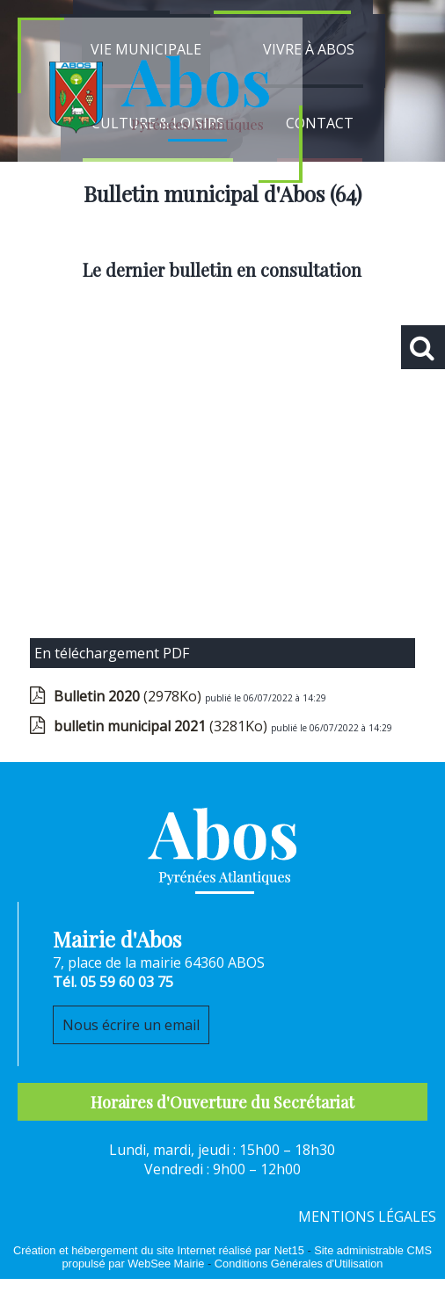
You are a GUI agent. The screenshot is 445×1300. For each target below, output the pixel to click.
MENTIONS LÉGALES (367, 1216)
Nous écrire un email (131, 1025)
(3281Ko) (162, 726)
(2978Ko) (129, 696)
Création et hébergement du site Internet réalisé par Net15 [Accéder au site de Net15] (158, 1250)
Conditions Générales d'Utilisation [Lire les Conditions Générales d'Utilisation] (299, 1263)
